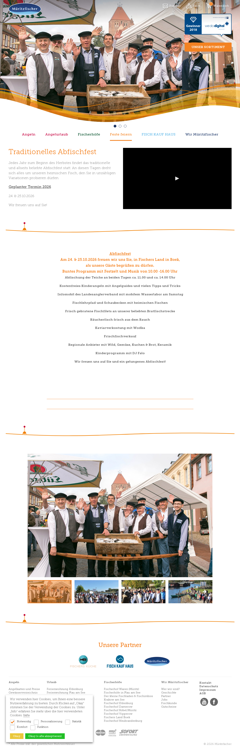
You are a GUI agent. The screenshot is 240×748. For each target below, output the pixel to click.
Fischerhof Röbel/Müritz (120, 710)
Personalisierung (51, 721)
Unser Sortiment (208, 47)
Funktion (42, 726)
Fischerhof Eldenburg (118, 703)
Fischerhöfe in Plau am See (122, 692)
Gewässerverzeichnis (23, 692)
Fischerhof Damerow (118, 706)
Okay (16, 736)
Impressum (207, 690)
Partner (166, 696)
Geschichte (168, 692)
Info (26, 715)
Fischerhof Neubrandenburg (123, 721)
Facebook (214, 702)
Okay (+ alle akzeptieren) (45, 736)
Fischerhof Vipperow (118, 713)
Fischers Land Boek (117, 717)
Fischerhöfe (89, 134)
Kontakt (175, 5)
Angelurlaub (56, 134)
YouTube (204, 702)
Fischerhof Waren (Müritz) (121, 689)
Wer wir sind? (170, 689)
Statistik (76, 721)
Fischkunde (169, 703)
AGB (202, 693)
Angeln (28, 134)
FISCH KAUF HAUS (158, 134)
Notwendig (24, 721)
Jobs (164, 699)
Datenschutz (208, 686)
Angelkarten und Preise (24, 689)
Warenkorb (221, 5)
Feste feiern (121, 134)
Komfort (22, 726)
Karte (196, 5)
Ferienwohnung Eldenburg (65, 689)
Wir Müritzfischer (201, 134)
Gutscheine (168, 706)
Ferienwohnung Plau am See (66, 692)
